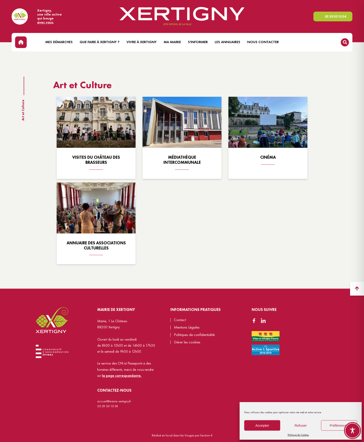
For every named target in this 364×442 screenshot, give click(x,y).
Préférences (339, 425)
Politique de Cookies (298, 435)
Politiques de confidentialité (194, 334)
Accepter (262, 425)
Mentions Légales (187, 327)
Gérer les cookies (187, 342)
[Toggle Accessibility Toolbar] (352, 431)
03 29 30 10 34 (335, 16)
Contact (180, 319)
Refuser (301, 425)
